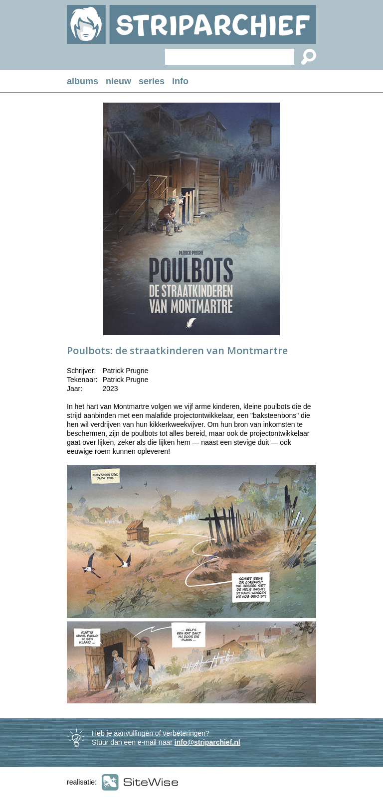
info (180, 81)
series (152, 81)
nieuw (118, 81)
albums (82, 81)
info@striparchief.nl (207, 742)
